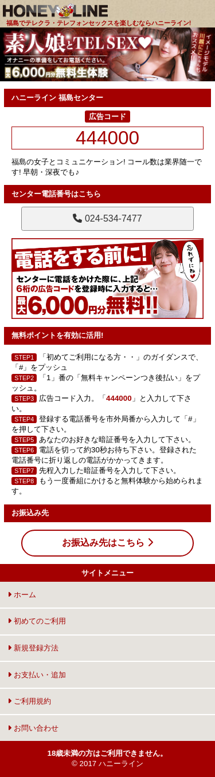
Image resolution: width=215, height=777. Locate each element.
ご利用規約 (29, 701)
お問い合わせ (32, 728)
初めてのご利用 (36, 621)
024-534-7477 (107, 218)
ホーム (21, 594)
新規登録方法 (32, 648)
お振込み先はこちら (107, 542)
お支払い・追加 (36, 674)
